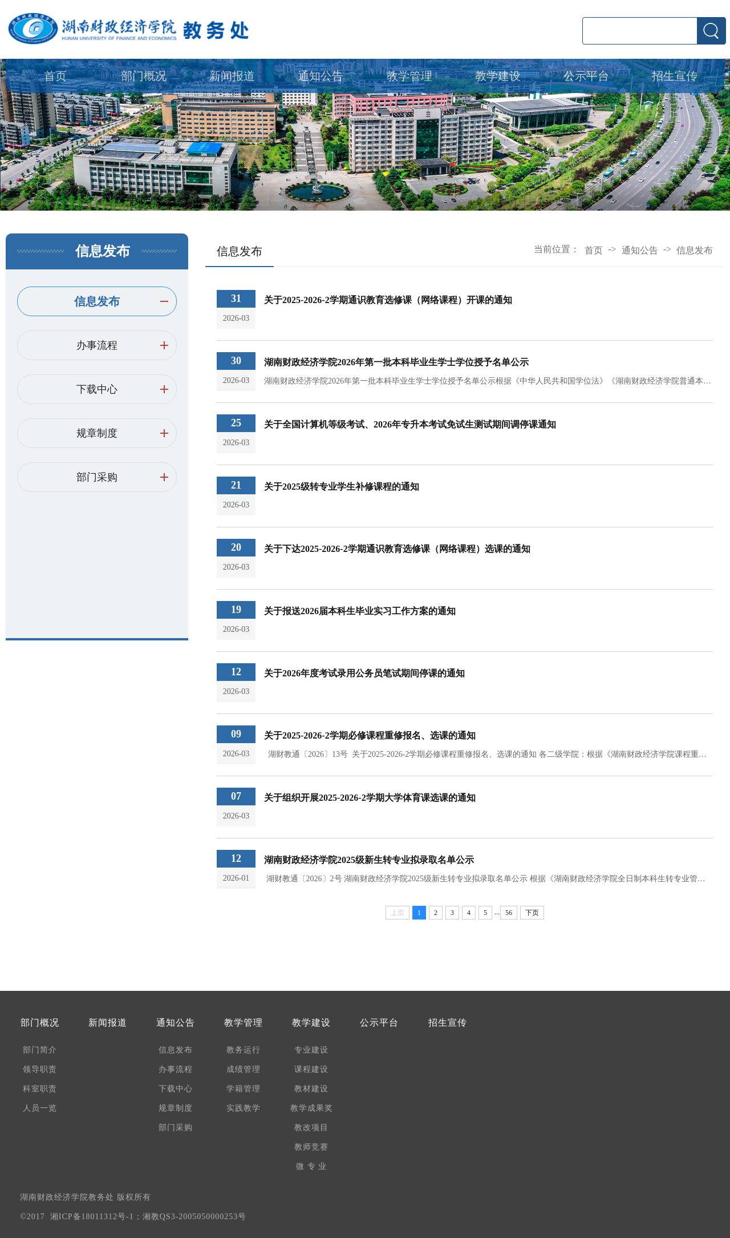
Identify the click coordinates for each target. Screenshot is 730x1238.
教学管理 (409, 76)
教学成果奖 (311, 1108)
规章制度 (96, 433)
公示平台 (586, 76)
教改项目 (311, 1127)
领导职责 (40, 1069)
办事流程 (96, 345)
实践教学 (243, 1108)
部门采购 (96, 477)
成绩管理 (243, 1069)
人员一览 (40, 1108)
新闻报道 (232, 76)
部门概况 (144, 76)
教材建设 (311, 1088)
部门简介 (40, 1050)
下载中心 (96, 389)
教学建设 (498, 76)
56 (508, 913)
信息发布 (97, 301)
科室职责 (40, 1088)
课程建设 (311, 1069)
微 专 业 (311, 1166)
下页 (532, 913)
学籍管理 (243, 1088)
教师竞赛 (311, 1147)
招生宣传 (674, 76)
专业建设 (311, 1050)
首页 (55, 76)
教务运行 (243, 1050)
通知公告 (320, 76)
